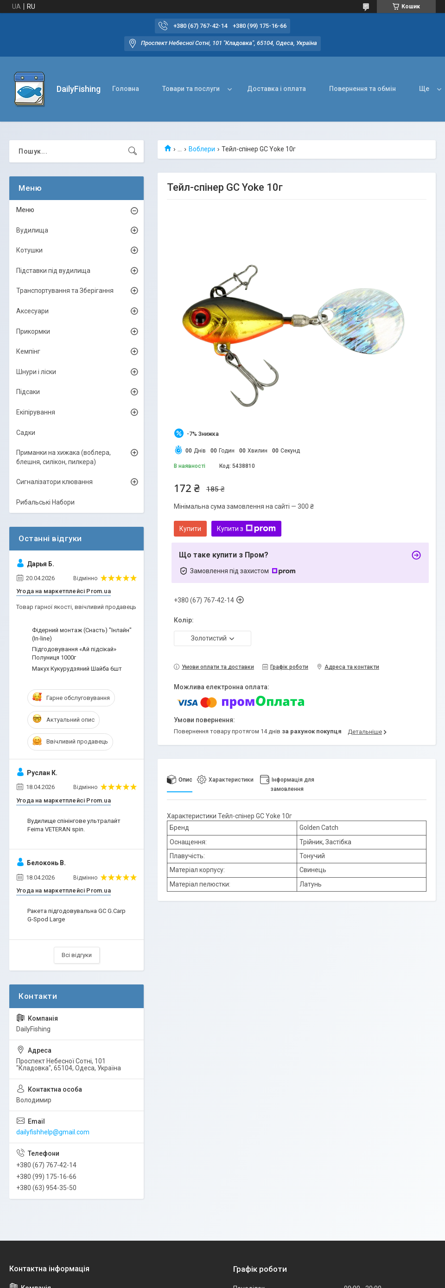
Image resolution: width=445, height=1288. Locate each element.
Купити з (246, 528)
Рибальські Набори (45, 502)
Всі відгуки (77, 954)
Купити (190, 528)
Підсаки (28, 391)
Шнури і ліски (36, 371)
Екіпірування (35, 412)
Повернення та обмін (362, 88)
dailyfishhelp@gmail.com (52, 1132)
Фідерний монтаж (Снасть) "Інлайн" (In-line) (82, 634)
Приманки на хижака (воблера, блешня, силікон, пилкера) (63, 457)
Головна (125, 88)
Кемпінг (28, 351)
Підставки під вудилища (53, 270)
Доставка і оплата (276, 88)
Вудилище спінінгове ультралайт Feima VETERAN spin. (74, 825)
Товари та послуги (191, 88)
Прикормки (33, 331)
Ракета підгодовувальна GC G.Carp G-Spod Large (76, 915)
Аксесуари (32, 311)
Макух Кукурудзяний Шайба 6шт (77, 668)
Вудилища (32, 230)
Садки (25, 432)
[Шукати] (132, 151)
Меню (25, 210)
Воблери (202, 149)
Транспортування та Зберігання (65, 290)
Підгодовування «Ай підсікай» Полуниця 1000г (74, 653)
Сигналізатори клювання (54, 481)
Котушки (29, 250)
